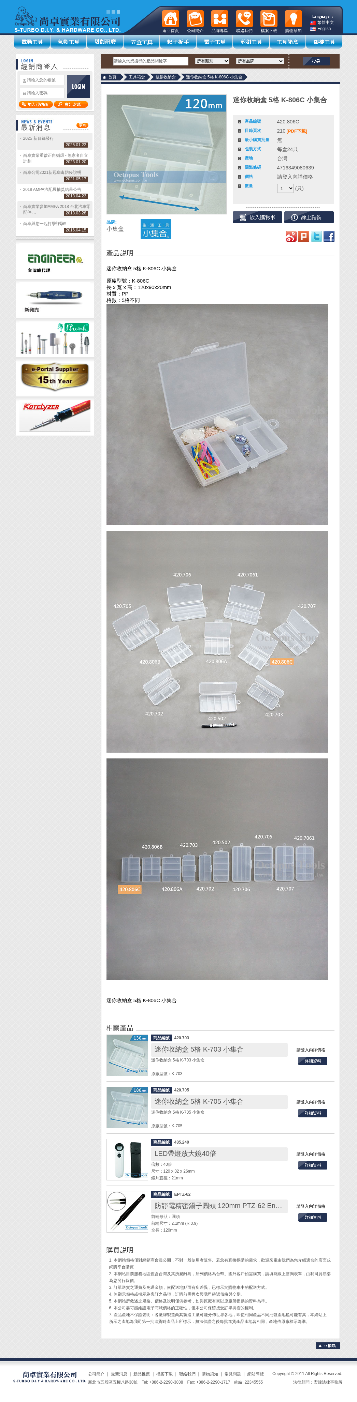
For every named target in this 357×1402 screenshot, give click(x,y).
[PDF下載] (297, 131)
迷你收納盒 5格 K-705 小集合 (199, 1101)
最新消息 (119, 1374)
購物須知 (210, 1374)
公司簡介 (96, 1374)
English (320, 29)
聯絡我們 (187, 1374)
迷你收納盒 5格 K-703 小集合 (199, 1049)
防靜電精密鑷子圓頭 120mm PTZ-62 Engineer (225, 1205)
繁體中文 (322, 22)
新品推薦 (141, 1374)
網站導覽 (255, 1374)
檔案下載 (164, 1374)
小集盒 (115, 229)
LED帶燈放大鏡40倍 (185, 1153)
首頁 (112, 77)
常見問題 (233, 1374)
